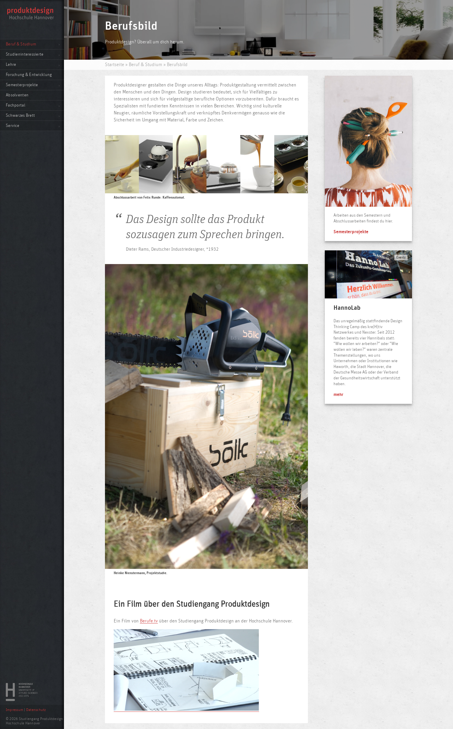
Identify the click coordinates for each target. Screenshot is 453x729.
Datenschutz (36, 710)
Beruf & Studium (21, 44)
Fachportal (15, 105)
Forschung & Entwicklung (29, 74)
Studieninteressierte (25, 54)
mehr (338, 394)
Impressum (14, 710)
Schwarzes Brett (20, 115)
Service (12, 125)
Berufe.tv (149, 621)
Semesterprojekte (22, 85)
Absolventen (17, 95)
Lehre (11, 64)
